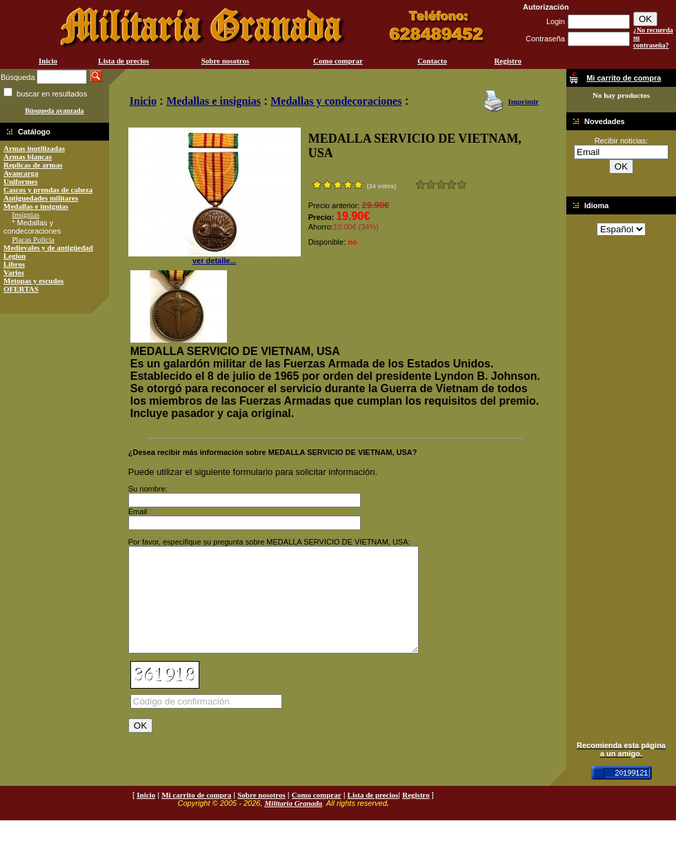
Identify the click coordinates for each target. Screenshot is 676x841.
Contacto (432, 61)
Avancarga (21, 173)
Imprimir (523, 101)
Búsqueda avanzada (54, 110)
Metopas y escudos (33, 280)
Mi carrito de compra (196, 815)
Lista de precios (123, 61)
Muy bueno (451, 184)
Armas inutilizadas (34, 148)
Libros (14, 264)
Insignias (25, 214)
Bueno (441, 184)
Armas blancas (27, 156)
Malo (431, 184)
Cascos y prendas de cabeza (47, 189)
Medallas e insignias (35, 206)
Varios (13, 272)
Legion (14, 256)
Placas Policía (33, 239)
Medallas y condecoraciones (335, 101)
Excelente (462, 184)
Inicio (48, 61)
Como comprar (338, 61)
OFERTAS (21, 289)
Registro (507, 61)
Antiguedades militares (40, 198)
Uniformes (20, 181)
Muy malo (420, 184)
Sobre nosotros (225, 61)
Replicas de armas (33, 165)
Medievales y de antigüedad (48, 247)
